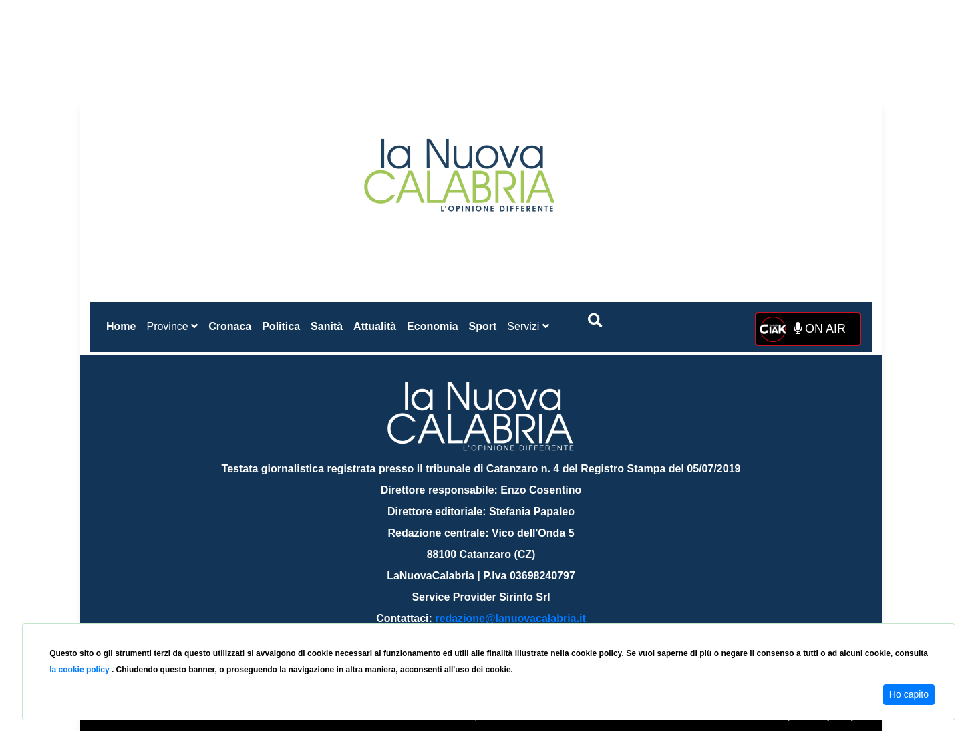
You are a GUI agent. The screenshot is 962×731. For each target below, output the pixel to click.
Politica (281, 326)
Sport (483, 326)
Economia (432, 326)
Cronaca (229, 326)
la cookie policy (80, 669)
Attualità (374, 326)
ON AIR (820, 328)
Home (123, 323)
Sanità (327, 326)
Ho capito (909, 694)
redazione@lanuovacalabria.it (510, 618)
